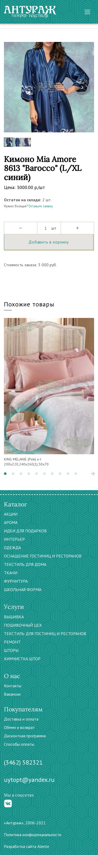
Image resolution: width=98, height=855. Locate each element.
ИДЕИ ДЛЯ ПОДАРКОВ (25, 530)
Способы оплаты (19, 744)
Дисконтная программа (25, 735)
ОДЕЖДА (12, 547)
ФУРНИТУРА (16, 581)
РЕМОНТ (12, 642)
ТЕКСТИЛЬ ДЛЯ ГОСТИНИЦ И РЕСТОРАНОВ (45, 633)
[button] (5, 474)
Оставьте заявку (40, 206)
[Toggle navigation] (87, 12)
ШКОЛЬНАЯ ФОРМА (22, 589)
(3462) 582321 (23, 762)
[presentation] (82, 87)
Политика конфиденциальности (32, 834)
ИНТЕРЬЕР (14, 539)
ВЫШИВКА (14, 616)
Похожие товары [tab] (29, 304)
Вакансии (12, 694)
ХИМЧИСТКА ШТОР (22, 658)
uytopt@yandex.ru (29, 780)
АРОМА (11, 522)
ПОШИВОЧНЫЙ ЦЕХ (23, 625)
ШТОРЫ (11, 650)
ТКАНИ (10, 572)
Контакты (12, 685)
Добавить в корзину (48, 242)
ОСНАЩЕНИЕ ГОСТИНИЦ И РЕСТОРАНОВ (43, 556)
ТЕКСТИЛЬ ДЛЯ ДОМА (25, 564)
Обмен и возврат (19, 727)
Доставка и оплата (21, 719)
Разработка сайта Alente (26, 846)
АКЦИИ (11, 514)
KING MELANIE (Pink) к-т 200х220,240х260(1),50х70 (26, 462)
